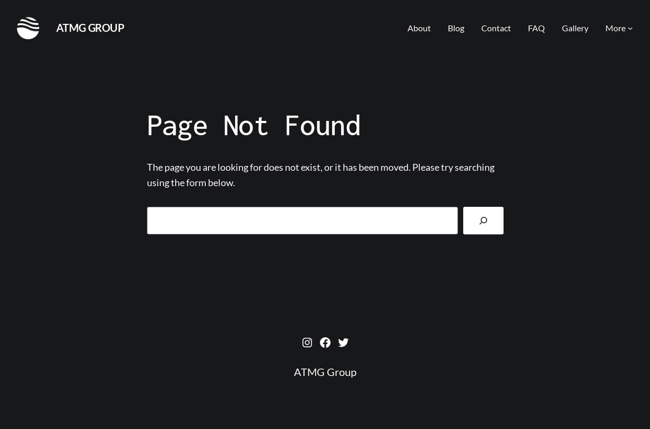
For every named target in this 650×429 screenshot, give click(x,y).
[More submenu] (630, 28)
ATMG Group (90, 27)
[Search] (483, 220)
